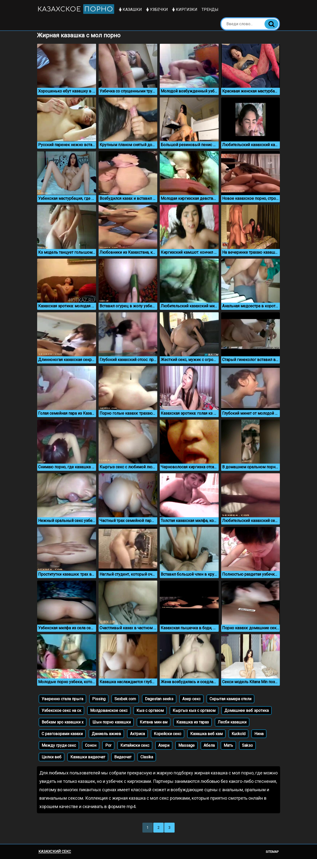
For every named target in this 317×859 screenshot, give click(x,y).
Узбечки (157, 9)
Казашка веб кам (206, 733)
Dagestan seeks (159, 699)
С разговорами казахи (62, 733)
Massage (186, 745)
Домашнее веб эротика (246, 710)
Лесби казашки (232, 722)
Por (108, 745)
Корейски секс (167, 733)
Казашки (130, 9)
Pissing (99, 699)
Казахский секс (54, 851)
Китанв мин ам (153, 722)
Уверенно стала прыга (62, 699)
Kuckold (238, 733)
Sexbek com (125, 699)
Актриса (137, 733)
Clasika (146, 757)
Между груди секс (59, 745)
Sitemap (272, 852)
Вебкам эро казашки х (62, 722)
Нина (259, 733)
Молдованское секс (109, 710)
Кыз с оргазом (150, 710)
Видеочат (123, 757)
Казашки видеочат (87, 757)
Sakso (247, 745)
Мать (228, 745)
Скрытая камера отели (230, 699)
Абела (209, 745)
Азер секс (191, 699)
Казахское (75, 9)
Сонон (90, 745)
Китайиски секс (134, 745)
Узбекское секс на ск (61, 710)
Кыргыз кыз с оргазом (194, 710)
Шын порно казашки (111, 722)
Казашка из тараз (192, 722)
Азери (163, 745)
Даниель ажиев (106, 733)
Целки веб (51, 757)
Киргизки (184, 9)
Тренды (210, 9)
